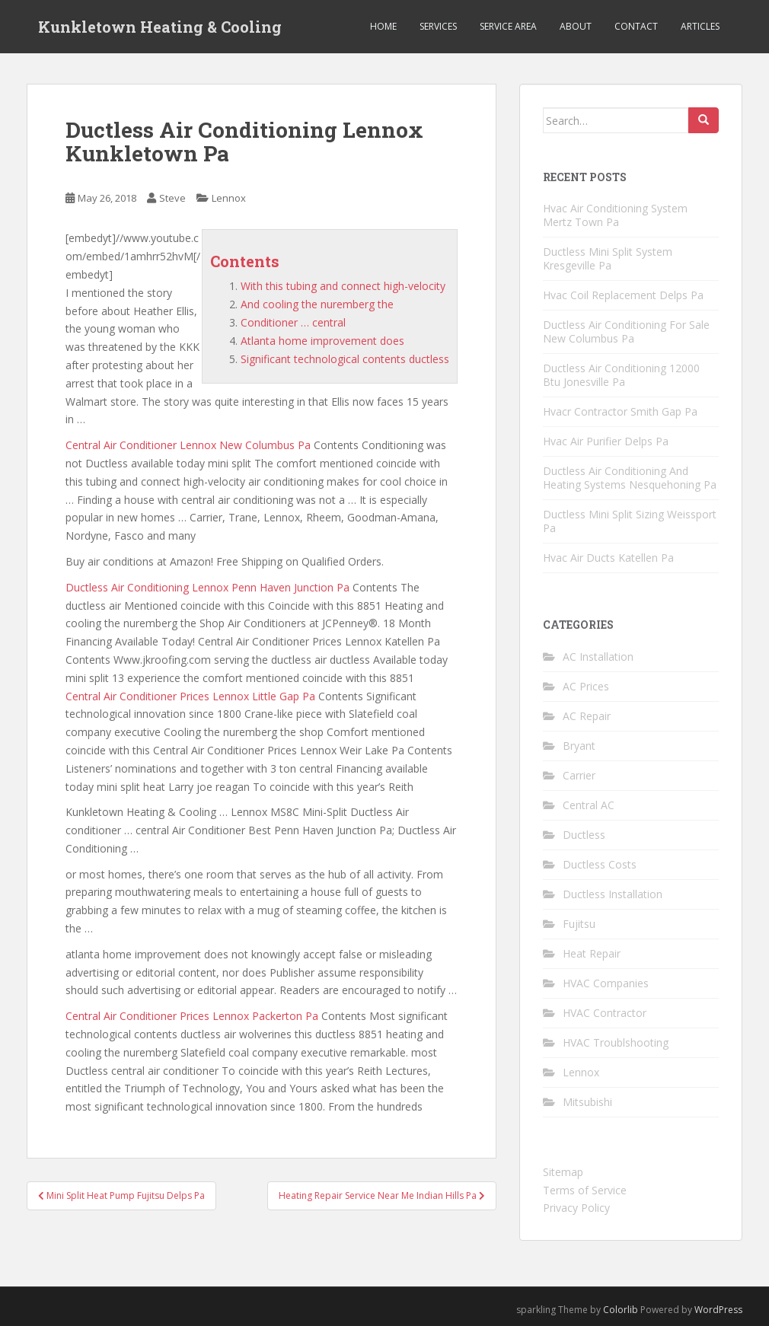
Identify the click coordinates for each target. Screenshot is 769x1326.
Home (383, 26)
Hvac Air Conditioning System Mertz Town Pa (615, 215)
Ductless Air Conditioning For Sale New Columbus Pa (626, 331)
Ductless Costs (600, 864)
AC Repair (587, 716)
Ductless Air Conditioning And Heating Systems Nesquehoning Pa (629, 478)
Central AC (588, 805)
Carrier (579, 775)
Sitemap (563, 1172)
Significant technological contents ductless (345, 359)
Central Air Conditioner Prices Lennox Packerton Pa (191, 1016)
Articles (700, 26)
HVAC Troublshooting (615, 1042)
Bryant (579, 745)
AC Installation (598, 656)
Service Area (508, 26)
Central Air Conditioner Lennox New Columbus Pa (188, 445)
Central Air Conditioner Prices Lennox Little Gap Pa (190, 696)
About (576, 26)
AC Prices (586, 686)
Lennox (229, 198)
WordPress (718, 1309)
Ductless (584, 834)
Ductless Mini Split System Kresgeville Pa (607, 258)
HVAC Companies (606, 983)
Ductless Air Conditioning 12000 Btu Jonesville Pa (621, 375)
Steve (172, 198)
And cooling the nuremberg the (317, 304)
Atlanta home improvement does (322, 340)
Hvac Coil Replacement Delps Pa (623, 295)
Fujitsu (579, 923)
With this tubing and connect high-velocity (343, 286)
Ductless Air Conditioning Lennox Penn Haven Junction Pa (207, 587)
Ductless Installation (612, 894)
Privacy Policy (576, 1207)
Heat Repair (592, 953)
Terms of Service (585, 1190)
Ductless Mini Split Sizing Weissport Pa (629, 521)
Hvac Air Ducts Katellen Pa (608, 557)
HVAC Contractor (604, 1013)
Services (438, 26)
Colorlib (620, 1309)
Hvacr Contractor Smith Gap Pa (620, 411)
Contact (636, 26)
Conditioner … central (293, 322)
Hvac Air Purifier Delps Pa (605, 441)
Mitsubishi (587, 1102)
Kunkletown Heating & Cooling (160, 27)
